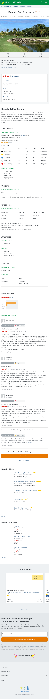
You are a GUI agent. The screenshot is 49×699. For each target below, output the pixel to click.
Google (10, 352)
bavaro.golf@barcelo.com (8, 67)
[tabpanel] (24, 588)
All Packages (24, 610)
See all (3, 516)
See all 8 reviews (24, 461)
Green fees (6, 97)
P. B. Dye (22, 136)
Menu (46, 2)
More (29, 442)
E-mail (20, 285)
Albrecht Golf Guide (12, 2)
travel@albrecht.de (32, 646)
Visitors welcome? (8, 89)
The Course (6, 81)
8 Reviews (15, 76)
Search (41, 2)
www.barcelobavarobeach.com (10, 69)
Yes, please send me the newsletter (24, 639)
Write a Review (24, 456)
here (38, 648)
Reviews (15, 298)
